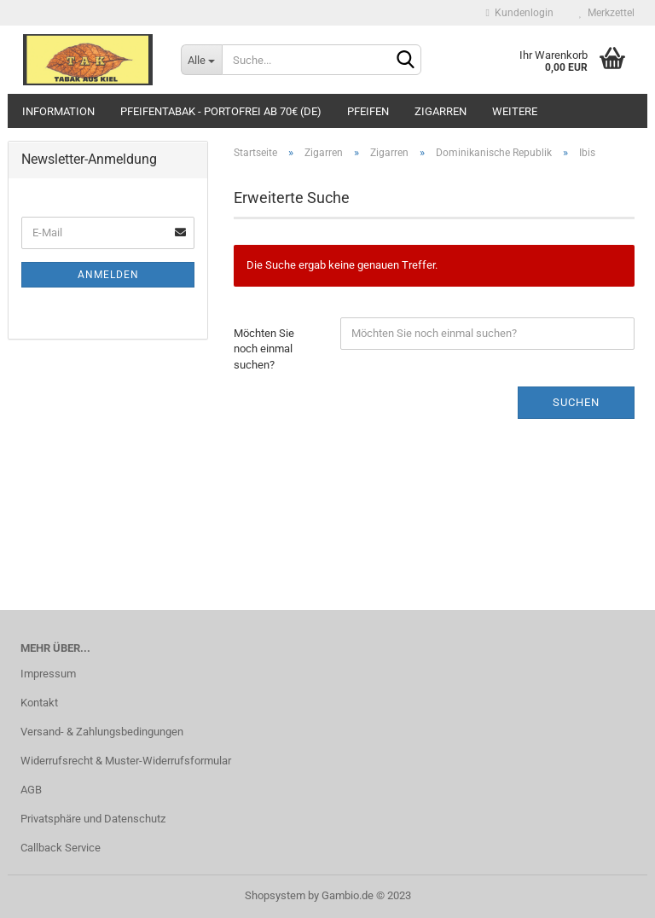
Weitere (514, 111)
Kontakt (39, 702)
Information (58, 111)
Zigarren (440, 111)
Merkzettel (607, 13)
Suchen (576, 402)
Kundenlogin (520, 13)
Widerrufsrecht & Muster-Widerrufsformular (125, 760)
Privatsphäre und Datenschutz (92, 818)
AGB (31, 789)
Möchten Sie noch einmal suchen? (264, 349)
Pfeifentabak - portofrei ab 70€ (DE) (221, 111)
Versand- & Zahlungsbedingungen (101, 731)
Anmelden (108, 275)
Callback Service (60, 847)
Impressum (48, 673)
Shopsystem (275, 895)
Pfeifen (368, 111)
